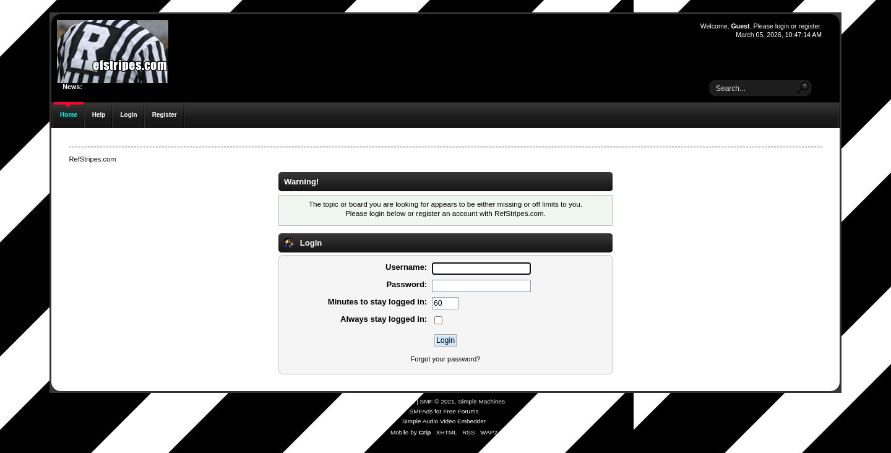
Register (164, 114)
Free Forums (460, 411)
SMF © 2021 (437, 401)
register (809, 26)
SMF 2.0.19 (399, 401)
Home (68, 114)
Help (99, 114)
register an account (446, 213)
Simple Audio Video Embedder (444, 421)
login (782, 26)
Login (128, 114)
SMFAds (421, 411)
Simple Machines (481, 401)
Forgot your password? (446, 359)
